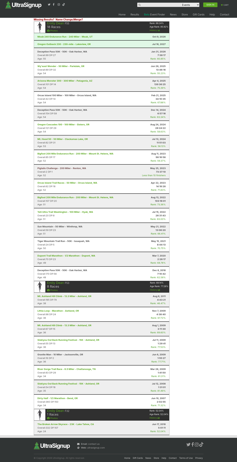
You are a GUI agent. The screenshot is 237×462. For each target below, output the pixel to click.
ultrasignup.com (96, 447)
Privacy (199, 458)
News (173, 14)
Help (212, 14)
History (155, 30)
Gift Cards (198, 14)
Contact (224, 14)
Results (135, 14)
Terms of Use (186, 458)
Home (122, 14)
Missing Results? (44, 19)
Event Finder (154, 14)
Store (185, 14)
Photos (52, 30)
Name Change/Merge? (69, 19)
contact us (94, 443)
